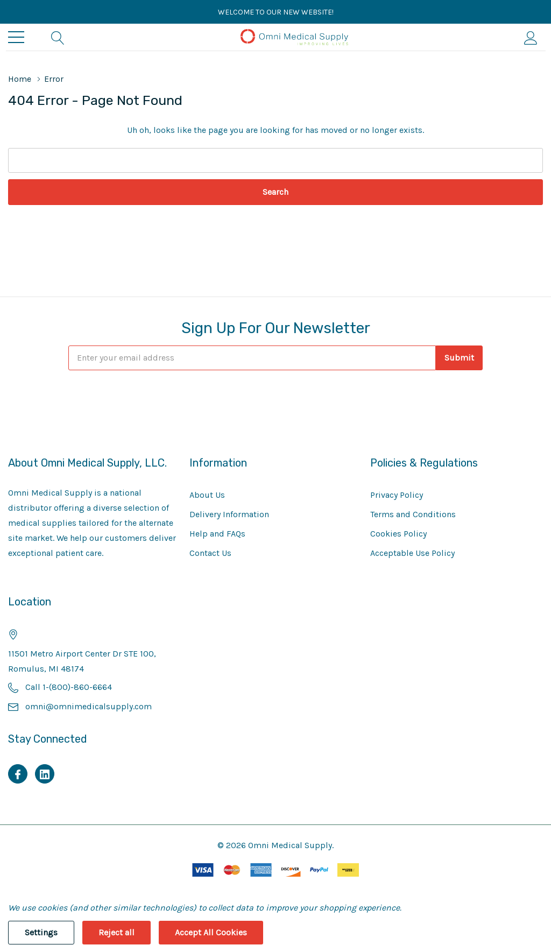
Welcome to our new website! (276, 12)
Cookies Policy (398, 533)
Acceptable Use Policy (412, 553)
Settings (41, 932)
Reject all (116, 932)
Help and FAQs (217, 533)
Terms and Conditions (413, 514)
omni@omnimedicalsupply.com (88, 706)
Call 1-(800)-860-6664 (68, 687)
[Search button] (58, 37)
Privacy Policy (396, 495)
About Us (207, 495)
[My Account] (531, 37)
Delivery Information (229, 514)
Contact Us (210, 553)
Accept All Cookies (211, 932)
